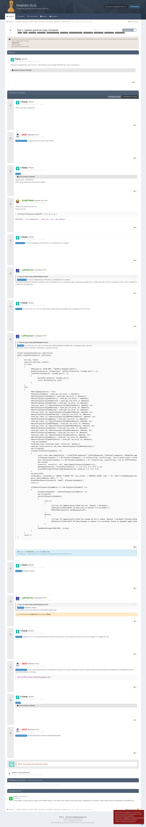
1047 (37, 134)
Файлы (44, 16)
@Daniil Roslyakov (21, 141)
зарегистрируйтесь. (138, 818)
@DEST (18, 173)
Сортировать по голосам (130, 96)
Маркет (54, 16)
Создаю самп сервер (20, 796)
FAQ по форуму (16, 44)
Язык (61, 817)
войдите (126, 818)
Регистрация (134, 6)
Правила (21, 16)
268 (46, 200)
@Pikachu (19, 309)
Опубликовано (29, 104)
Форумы (11, 16)
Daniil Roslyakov (38, 276)
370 (45, 270)
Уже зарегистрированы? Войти (115, 6)
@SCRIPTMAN (20, 243)
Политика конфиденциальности (76, 817)
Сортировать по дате (114, 96)
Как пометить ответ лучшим (20, 46)
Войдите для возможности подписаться (108, 30)
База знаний (33, 16)
